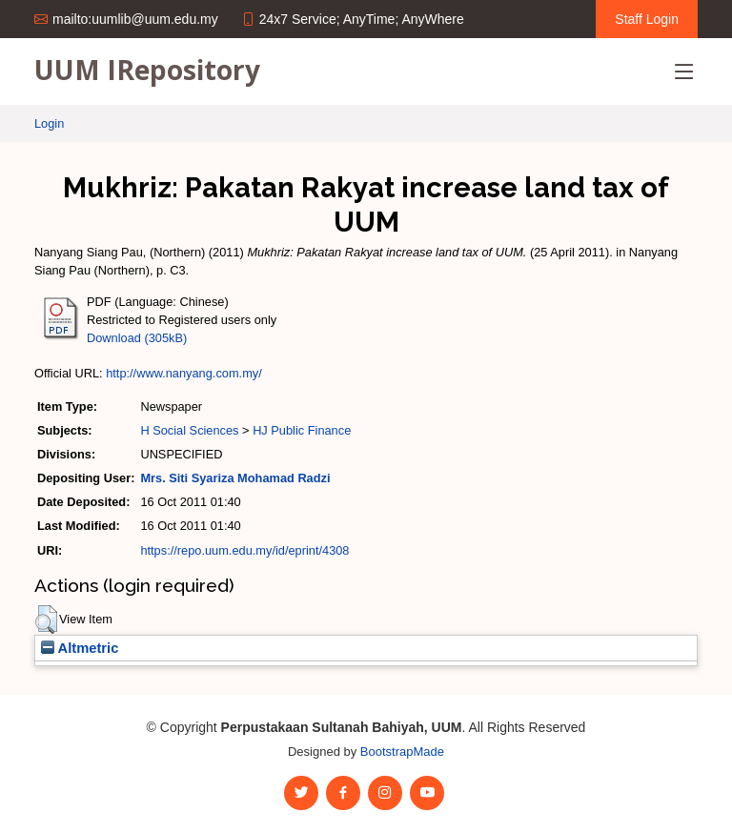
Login (49, 123)
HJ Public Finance (302, 430)
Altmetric (79, 648)
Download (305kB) (137, 338)
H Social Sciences (189, 430)
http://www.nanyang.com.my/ (184, 373)
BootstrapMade (402, 751)
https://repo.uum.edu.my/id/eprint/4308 (244, 550)
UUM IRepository (147, 69)
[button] (46, 619)
